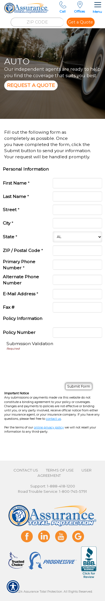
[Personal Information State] (77, 236)
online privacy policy (49, 427)
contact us (53, 419)
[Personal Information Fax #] (77, 307)
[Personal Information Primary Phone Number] (77, 265)
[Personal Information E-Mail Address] (77, 294)
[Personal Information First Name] (77, 183)
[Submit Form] (78, 386)
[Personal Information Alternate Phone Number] (77, 280)
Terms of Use (60, 470)
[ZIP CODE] (37, 22)
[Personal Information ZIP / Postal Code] (77, 250)
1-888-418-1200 (61, 486)
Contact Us (25, 470)
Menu (97, 7)
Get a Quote (80, 22)
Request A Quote (31, 85)
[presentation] (49, 389)
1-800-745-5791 (73, 491)
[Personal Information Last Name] (77, 196)
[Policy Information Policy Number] (77, 332)
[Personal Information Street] (77, 209)
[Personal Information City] (77, 223)
